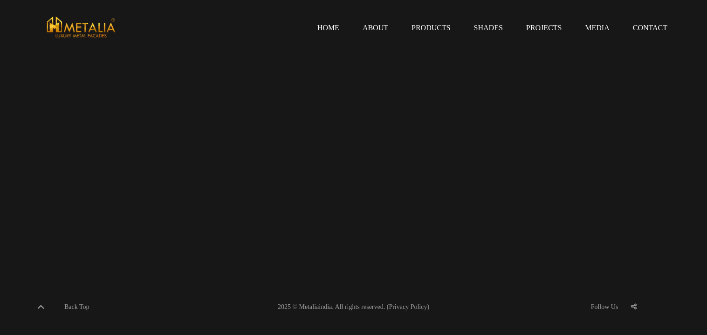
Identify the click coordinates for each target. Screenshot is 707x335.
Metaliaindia (315, 306)
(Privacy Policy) (408, 306)
